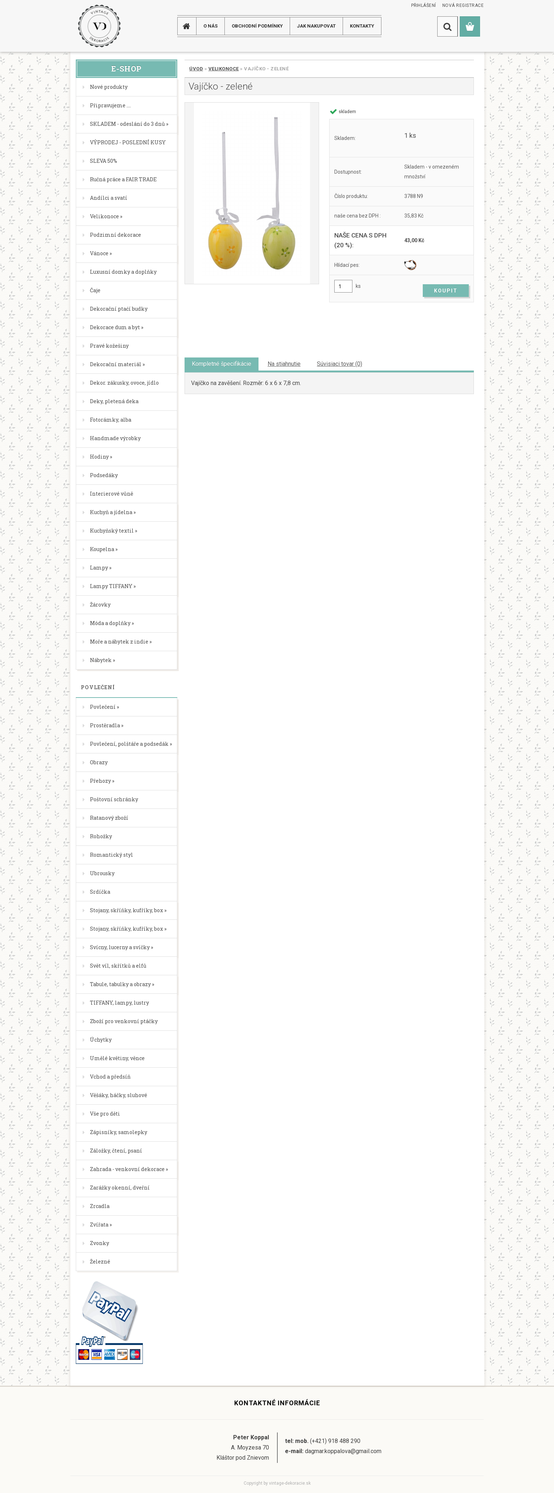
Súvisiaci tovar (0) (339, 363)
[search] (447, 26)
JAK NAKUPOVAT (316, 26)
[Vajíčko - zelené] (252, 193)
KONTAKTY (362, 26)
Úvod (196, 68)
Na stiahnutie (284, 363)
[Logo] (99, 25)
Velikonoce (223, 68)
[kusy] (343, 286)
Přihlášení (423, 5)
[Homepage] (189, 26)
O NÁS (210, 26)
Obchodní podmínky (257, 26)
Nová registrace (463, 5)
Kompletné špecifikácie (221, 363)
